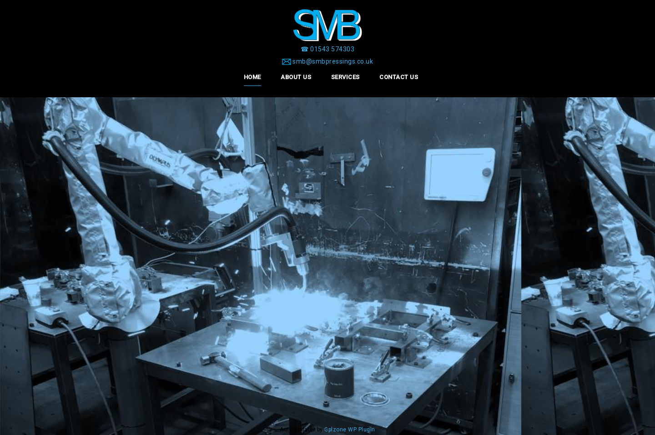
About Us (296, 77)
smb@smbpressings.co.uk (332, 61)
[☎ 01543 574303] (327, 49)
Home (252, 77)
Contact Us (398, 77)
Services (345, 77)
